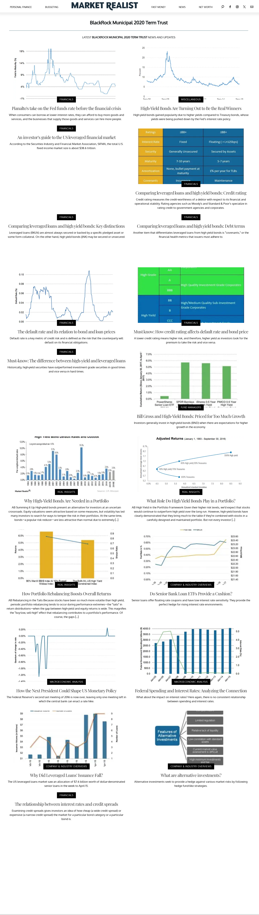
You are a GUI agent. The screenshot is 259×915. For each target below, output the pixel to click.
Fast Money (158, 7)
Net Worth (206, 7)
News (182, 7)
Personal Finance (21, 7)
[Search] (222, 6)
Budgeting (51, 7)
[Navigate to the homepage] (105, 6)
